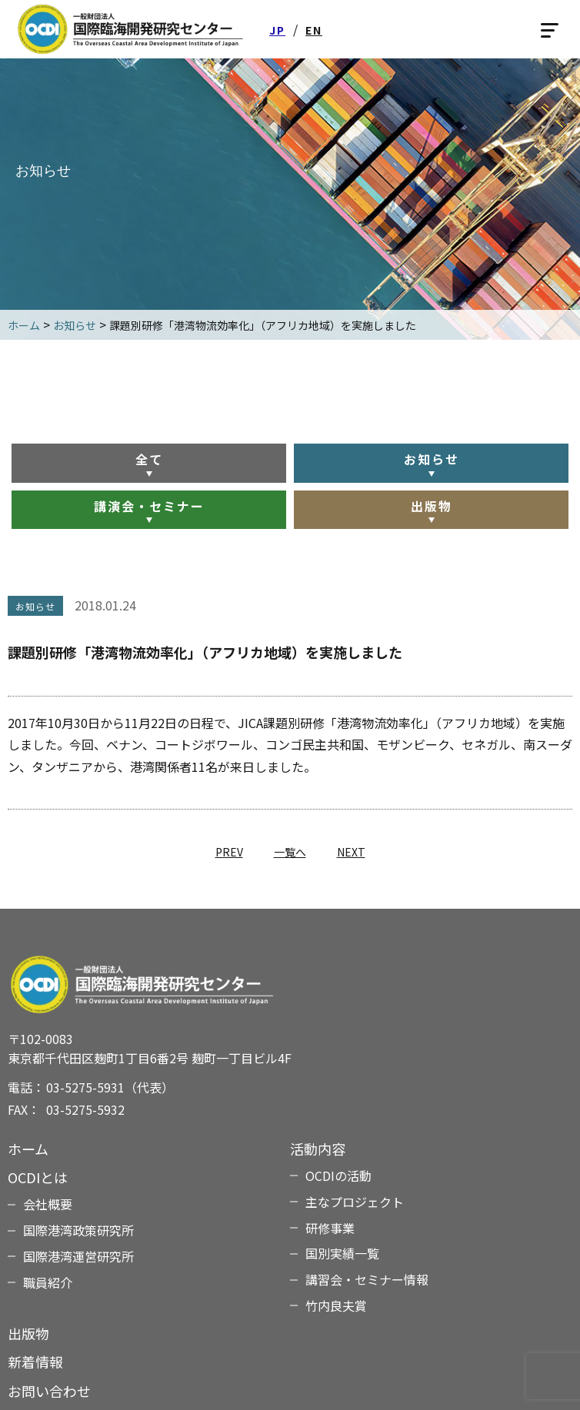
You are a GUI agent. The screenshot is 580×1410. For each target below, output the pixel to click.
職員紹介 (47, 1282)
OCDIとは (38, 1177)
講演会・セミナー (149, 506)
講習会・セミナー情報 (366, 1279)
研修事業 (330, 1228)
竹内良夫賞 (336, 1305)
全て (149, 459)
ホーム (28, 1149)
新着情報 (35, 1362)
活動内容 (317, 1149)
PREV (229, 852)
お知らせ (431, 459)
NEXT (351, 852)
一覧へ (290, 852)
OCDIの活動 (338, 1175)
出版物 (431, 506)
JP (277, 30)
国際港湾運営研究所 (78, 1256)
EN (313, 30)
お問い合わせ (49, 1391)
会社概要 (47, 1204)
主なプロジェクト (354, 1201)
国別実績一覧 (342, 1253)
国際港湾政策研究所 (78, 1230)
